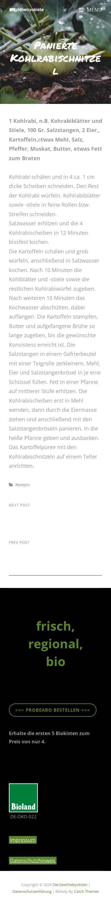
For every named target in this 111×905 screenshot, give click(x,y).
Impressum (23, 840)
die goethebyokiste (70, 884)
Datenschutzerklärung (32, 891)
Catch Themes (86, 891)
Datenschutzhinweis (32, 860)
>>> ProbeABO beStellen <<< (52, 710)
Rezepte (22, 484)
